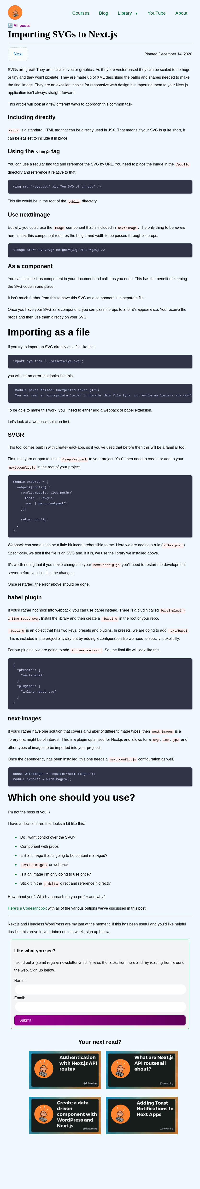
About (181, 13)
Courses (80, 13)
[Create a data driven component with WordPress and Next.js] (65, 1125)
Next (18, 53)
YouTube (157, 13)
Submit (25, 1012)
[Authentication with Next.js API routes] (65, 1079)
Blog (103, 13)
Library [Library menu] (128, 13)
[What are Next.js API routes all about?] (142, 1079)
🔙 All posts (19, 26)
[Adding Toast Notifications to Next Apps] (142, 1125)
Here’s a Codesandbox (27, 900)
